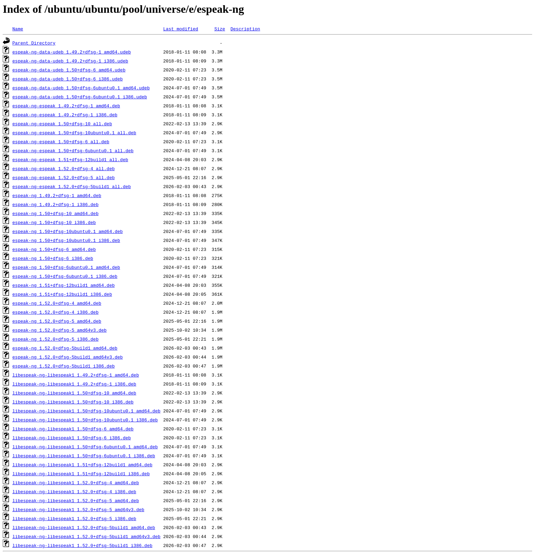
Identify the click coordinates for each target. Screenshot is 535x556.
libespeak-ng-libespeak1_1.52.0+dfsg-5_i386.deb (74, 518)
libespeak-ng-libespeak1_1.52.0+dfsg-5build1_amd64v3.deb (86, 536)
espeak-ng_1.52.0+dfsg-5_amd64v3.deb (59, 330)
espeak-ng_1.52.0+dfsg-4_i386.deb (55, 312)
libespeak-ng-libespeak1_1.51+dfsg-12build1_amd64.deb (82, 464)
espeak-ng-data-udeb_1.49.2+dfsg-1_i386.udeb (70, 61)
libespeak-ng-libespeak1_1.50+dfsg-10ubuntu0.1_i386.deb (85, 420)
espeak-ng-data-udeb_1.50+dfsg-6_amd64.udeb (69, 70)
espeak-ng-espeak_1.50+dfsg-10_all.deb (62, 123)
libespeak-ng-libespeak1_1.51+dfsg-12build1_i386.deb (81, 473)
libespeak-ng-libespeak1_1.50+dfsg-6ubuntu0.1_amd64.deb (85, 446)
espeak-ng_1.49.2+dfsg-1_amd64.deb (56, 195)
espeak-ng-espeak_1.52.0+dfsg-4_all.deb (63, 168)
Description (245, 29)
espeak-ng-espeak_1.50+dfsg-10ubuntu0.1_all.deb (74, 132)
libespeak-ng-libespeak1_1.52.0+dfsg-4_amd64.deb (75, 482)
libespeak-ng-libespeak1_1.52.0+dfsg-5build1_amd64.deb (83, 527)
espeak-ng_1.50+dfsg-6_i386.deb (52, 258)
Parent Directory (34, 43)
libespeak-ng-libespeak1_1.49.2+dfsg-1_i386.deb (74, 384)
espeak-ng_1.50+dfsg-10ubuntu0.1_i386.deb (66, 240)
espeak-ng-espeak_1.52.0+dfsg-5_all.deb (63, 177)
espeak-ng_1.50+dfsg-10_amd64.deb (55, 213)
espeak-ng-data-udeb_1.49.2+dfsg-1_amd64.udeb (71, 52)
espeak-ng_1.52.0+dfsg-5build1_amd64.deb (64, 348)
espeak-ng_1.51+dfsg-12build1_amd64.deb (63, 285)
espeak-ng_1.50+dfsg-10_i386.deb (54, 222)
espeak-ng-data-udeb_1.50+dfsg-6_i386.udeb (67, 79)
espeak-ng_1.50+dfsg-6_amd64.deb (54, 249)
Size (219, 29)
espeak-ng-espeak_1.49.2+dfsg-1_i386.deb (64, 114)
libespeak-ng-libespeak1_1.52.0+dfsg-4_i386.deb (74, 491)
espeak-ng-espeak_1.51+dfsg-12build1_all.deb (70, 159)
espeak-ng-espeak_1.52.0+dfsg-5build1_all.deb (71, 186)
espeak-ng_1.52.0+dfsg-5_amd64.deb (56, 321)
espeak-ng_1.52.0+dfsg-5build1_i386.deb (63, 366)
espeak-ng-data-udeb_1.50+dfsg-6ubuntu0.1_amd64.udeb (81, 88)
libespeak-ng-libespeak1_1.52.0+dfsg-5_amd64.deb (75, 500)
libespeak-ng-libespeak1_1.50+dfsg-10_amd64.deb (74, 393)
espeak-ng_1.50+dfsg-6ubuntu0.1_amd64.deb (66, 267)
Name (17, 29)
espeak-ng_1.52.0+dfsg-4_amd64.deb (56, 303)
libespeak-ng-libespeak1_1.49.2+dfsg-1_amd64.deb (75, 375)
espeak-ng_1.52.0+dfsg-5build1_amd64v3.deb (67, 357)
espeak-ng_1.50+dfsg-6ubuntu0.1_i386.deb (64, 276)
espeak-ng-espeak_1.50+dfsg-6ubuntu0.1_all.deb (73, 150)
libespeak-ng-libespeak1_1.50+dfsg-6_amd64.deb (73, 429)
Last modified (180, 29)
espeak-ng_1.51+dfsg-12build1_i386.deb (62, 294)
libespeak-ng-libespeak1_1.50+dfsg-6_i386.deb (71, 438)
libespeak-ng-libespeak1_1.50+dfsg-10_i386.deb (73, 402)
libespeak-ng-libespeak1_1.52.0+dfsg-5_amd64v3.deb (78, 509)
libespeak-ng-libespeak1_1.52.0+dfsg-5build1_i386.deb (82, 545)
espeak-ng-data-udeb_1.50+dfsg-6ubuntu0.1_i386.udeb (79, 97)
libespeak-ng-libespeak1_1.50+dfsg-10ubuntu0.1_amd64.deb (86, 411)
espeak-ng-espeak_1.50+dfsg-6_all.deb (60, 141)
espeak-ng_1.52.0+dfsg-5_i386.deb (55, 339)
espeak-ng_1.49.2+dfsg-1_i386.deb (55, 204)
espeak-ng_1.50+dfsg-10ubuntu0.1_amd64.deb (67, 231)
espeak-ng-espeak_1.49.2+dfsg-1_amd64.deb (66, 106)
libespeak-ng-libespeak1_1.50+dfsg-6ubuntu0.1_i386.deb (83, 455)
